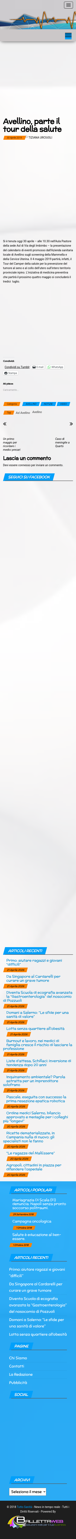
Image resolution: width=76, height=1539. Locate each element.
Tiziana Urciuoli (40, 137)
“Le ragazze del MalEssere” (30, 1152)
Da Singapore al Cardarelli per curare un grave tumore (33, 978)
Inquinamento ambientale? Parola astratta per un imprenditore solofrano (34, 1080)
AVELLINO (31, 404)
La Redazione (21, 1374)
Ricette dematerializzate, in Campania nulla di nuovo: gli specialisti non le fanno (29, 1136)
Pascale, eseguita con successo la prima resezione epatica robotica (36, 1098)
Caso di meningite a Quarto (62, 442)
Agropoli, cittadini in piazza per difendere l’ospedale (33, 1166)
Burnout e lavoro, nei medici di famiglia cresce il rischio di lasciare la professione (37, 1044)
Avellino (37, 412)
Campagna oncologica (31, 1221)
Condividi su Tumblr (17, 367)
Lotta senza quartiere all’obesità (35, 1028)
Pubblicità (18, 1382)
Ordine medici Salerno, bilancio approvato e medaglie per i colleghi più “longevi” (35, 1116)
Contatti (16, 1366)
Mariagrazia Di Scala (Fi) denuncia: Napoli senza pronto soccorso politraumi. (39, 1203)
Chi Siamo (18, 1358)
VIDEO (63, 404)
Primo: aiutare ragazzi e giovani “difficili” (34, 962)
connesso (24, 465)
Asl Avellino (23, 412)
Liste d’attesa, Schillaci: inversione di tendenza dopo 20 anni (38, 1062)
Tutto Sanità (24, 1507)
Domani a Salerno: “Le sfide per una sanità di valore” (37, 1014)
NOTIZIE (48, 404)
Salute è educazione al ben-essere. (36, 1236)
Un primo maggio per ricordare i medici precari (11, 444)
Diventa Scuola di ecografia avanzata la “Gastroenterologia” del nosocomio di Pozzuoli (37, 996)
